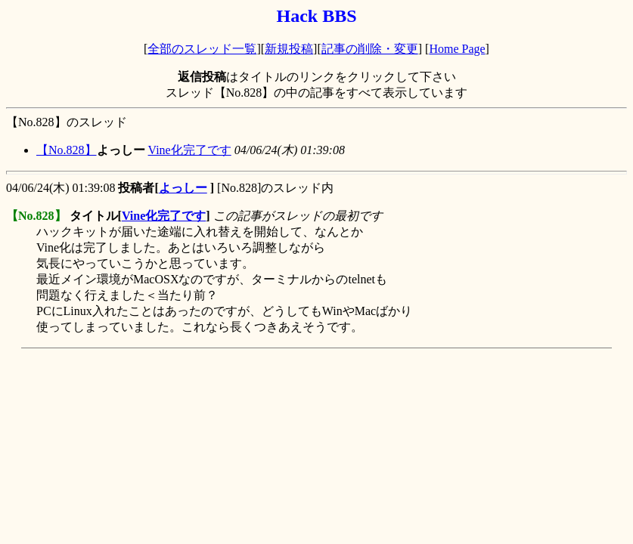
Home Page (457, 48)
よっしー (183, 187)
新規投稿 (289, 48)
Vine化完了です (189, 150)
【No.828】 (66, 150)
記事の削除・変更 (369, 48)
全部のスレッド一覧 (201, 48)
